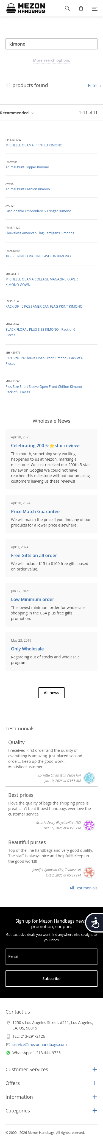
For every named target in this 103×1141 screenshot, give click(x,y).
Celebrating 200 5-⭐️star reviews (45, 445)
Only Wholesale (27, 649)
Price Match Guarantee (35, 511)
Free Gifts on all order (34, 555)
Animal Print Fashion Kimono (27, 189)
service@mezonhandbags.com (39, 1044)
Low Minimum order (32, 599)
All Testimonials (83, 887)
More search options (51, 60)
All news (51, 692)
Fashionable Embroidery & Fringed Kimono (38, 211)
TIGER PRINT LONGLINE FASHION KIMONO (38, 256)
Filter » (95, 85)
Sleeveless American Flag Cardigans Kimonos (39, 233)
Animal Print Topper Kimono (27, 167)
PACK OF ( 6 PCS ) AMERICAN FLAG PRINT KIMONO (43, 306)
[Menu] (95, 8)
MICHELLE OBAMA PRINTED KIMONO (33, 145)
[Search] (51, 43)
